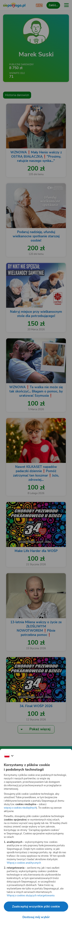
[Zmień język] (8, 756)
